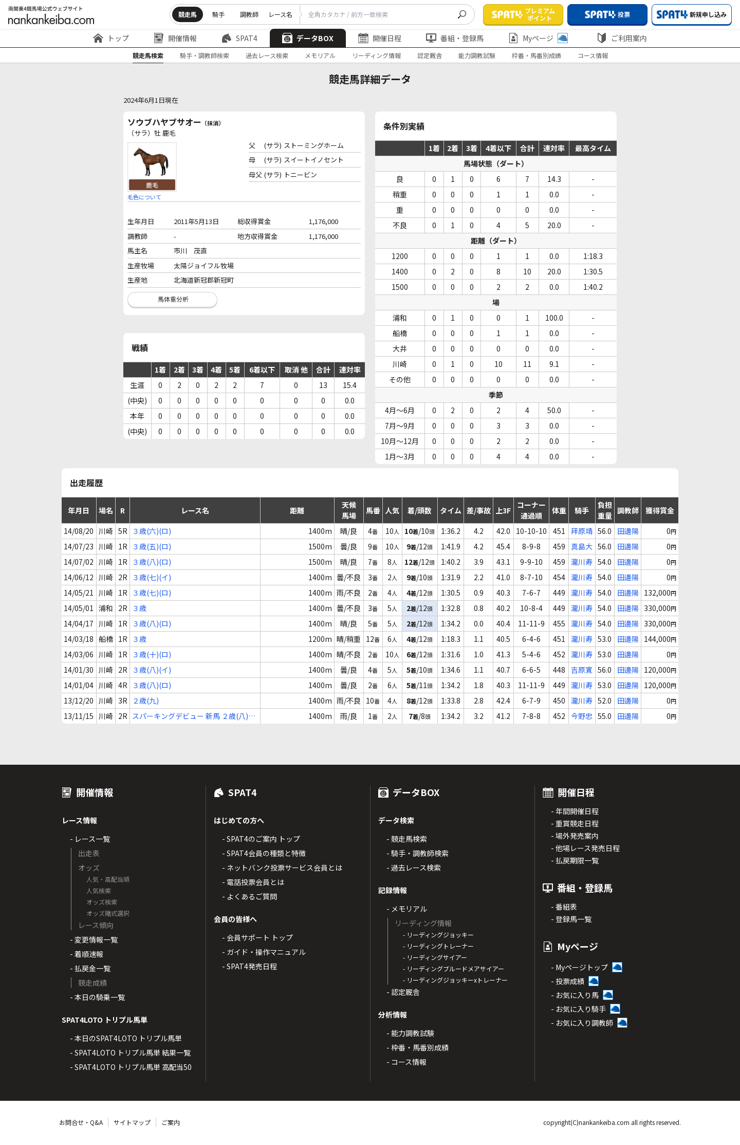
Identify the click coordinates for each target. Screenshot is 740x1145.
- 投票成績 (567, 981)
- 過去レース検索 (413, 867)
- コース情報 (406, 1062)
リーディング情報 (376, 55)
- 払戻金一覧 (90, 968)
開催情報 (175, 38)
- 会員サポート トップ (257, 937)
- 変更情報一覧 (94, 939)
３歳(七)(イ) (151, 577)
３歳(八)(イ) (151, 669)
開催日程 (379, 38)
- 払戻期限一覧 (575, 860)
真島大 (582, 546)
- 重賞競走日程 (575, 823)
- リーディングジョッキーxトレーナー (455, 979)
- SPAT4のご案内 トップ (261, 839)
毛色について (144, 197)
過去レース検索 (267, 55)
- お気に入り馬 (575, 995)
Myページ (538, 38)
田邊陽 (628, 531)
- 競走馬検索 (406, 839)
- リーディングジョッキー (438, 934)
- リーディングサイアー (435, 957)
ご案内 (170, 1122)
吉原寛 (582, 669)
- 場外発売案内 (575, 835)
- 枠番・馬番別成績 (417, 1047)
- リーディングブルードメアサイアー (453, 968)
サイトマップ (132, 1122)
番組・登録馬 (455, 38)
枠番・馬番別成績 (536, 55)
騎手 (218, 14)
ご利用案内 (622, 38)
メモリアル (320, 55)
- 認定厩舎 (403, 992)
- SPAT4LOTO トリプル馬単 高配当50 (131, 1067)
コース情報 (593, 55)
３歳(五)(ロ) (151, 546)
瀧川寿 (582, 562)
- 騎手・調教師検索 (417, 853)
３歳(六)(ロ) (151, 531)
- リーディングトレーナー (438, 945)
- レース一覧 (90, 839)
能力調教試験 (476, 55)
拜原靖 (582, 531)
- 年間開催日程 (575, 811)
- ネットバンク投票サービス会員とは (282, 867)
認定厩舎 (429, 55)
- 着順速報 (86, 954)
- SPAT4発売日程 (249, 966)
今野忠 (582, 716)
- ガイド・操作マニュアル (264, 952)
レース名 (280, 14)
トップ (111, 38)
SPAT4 (239, 38)
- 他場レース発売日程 (585, 848)
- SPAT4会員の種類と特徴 (264, 853)
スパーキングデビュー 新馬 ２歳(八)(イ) (190, 716)
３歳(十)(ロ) (151, 654)
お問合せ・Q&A (81, 1122)
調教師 (249, 14)
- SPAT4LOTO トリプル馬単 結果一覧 (130, 1052)
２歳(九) (145, 700)
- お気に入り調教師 (582, 1023)
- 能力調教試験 (410, 1033)
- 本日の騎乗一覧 (97, 997)
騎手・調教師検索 (204, 55)
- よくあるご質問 (249, 896)
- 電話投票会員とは (253, 882)
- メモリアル (406, 908)
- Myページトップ (579, 967)
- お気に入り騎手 (578, 1009)
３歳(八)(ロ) (151, 562)
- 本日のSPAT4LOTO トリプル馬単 (126, 1038)
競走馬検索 (148, 55)
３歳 (139, 608)
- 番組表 (564, 906)
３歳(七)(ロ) (151, 592)
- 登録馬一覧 (571, 919)
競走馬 (187, 14)
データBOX (308, 38)
